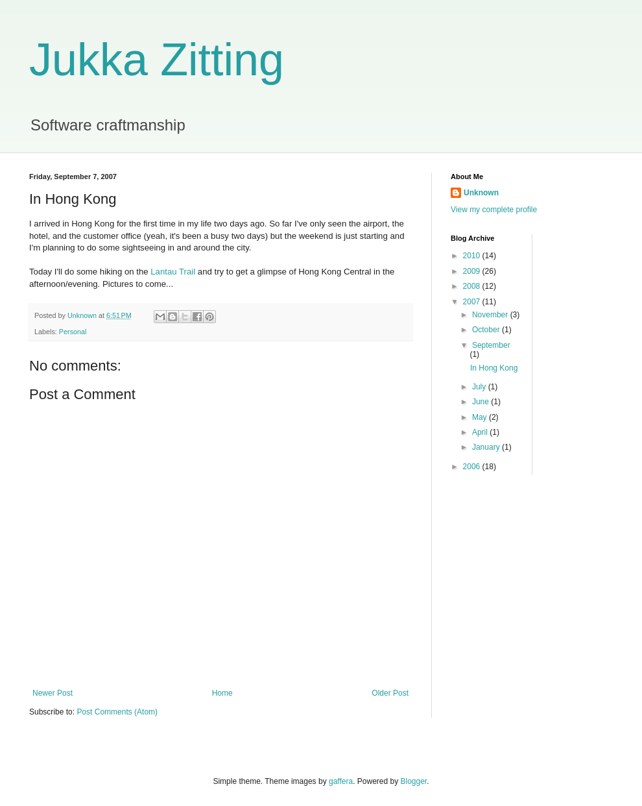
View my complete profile (494, 209)
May (480, 417)
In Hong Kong (493, 367)
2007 (472, 301)
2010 (472, 255)
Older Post (390, 693)
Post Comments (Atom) (117, 711)
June (481, 401)
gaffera (341, 781)
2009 (472, 271)
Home (222, 693)
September (491, 345)
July (480, 386)
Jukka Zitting (156, 59)
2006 (472, 466)
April (481, 432)
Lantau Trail (172, 271)
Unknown (481, 192)
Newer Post (52, 693)
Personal (73, 332)
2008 (472, 286)
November (491, 314)
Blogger (414, 781)
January (487, 447)
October (487, 329)
